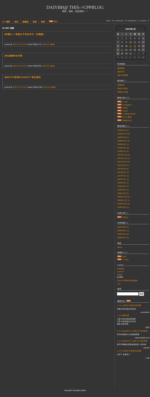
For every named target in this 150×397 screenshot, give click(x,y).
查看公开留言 (122, 88)
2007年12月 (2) (123, 155)
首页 (16, 22)
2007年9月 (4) (123, 165)
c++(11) (125, 260)
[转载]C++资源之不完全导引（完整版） (25, 34)
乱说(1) (125, 217)
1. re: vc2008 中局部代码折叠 (129, 305)
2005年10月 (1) (123, 204)
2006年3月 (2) (123, 234)
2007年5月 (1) (123, 172)
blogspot (120, 269)
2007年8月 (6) (123, 169)
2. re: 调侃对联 (123, 315)
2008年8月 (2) (123, 148)
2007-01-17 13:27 (20, 87)
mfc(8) (124, 108)
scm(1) (125, 111)
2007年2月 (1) (123, 176)
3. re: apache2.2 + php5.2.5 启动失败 (132, 331)
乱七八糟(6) (127, 117)
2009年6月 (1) (123, 137)
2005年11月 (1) (123, 200)
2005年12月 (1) (123, 197)
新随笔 (25, 22)
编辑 (52, 44)
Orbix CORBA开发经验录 (127, 281)
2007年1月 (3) (123, 179)
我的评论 (121, 72)
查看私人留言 (122, 92)
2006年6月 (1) (123, 186)
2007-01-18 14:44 (20, 66)
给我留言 (121, 85)
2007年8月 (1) (123, 227)
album (119, 247)
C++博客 (6, 22)
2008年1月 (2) (123, 151)
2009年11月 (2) (123, 134)
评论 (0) (46, 44)
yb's (118, 284)
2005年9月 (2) (123, 207)
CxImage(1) (127, 105)
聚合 (56, 21)
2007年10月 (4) (123, 162)
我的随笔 (121, 68)
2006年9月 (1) (123, 183)
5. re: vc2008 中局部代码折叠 (129, 351)
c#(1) (124, 257)
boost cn (120, 272)
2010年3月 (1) (123, 130)
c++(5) (125, 102)
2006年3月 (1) (123, 190)
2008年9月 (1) (123, 144)
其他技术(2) (127, 120)
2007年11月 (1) (123, 158)
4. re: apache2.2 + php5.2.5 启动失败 (132, 341)
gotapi (119, 275)
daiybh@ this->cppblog (75, 7)
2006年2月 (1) (123, 193)
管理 (43, 22)
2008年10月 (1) (123, 141)
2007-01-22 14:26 (20, 44)
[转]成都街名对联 (13, 55)
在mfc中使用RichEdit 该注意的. (23, 77)
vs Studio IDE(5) (129, 114)
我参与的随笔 (122, 75)
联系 (35, 22)
